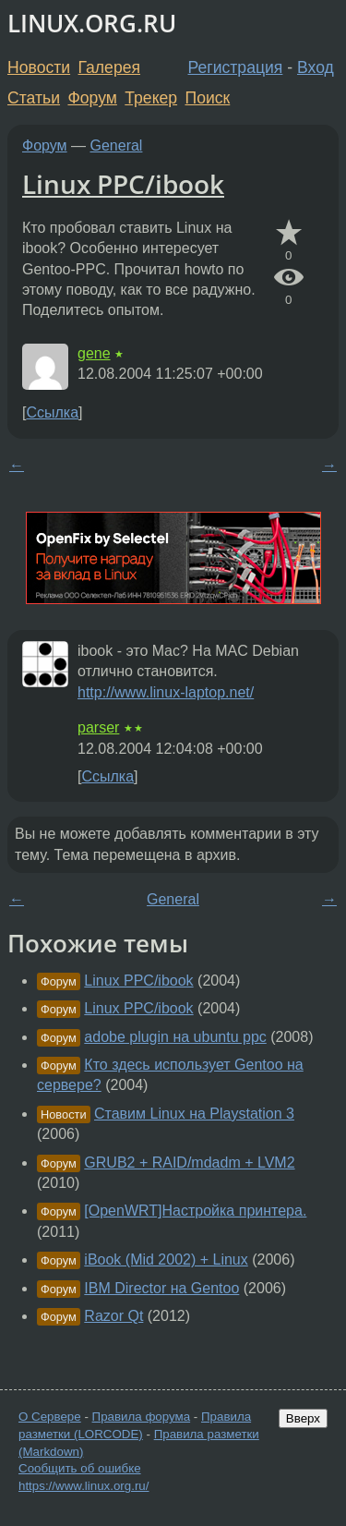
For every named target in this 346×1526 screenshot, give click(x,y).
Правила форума (141, 1416)
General (116, 145)
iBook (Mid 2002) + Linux (165, 1259)
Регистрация (235, 67)
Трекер (151, 98)
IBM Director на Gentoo (161, 1288)
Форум (91, 98)
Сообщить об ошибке (79, 1468)
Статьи (33, 98)
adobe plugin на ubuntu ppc (175, 1037)
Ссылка (52, 412)
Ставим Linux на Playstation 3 (194, 1113)
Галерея (109, 67)
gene (94, 353)
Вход (315, 67)
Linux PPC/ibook (123, 183)
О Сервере (49, 1416)
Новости (38, 67)
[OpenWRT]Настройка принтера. (195, 1210)
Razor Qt (113, 1316)
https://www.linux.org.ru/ (83, 1486)
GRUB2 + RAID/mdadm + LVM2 (189, 1162)
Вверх (303, 1418)
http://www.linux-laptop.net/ (166, 692)
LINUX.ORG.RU (91, 23)
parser (98, 727)
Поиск (208, 98)
